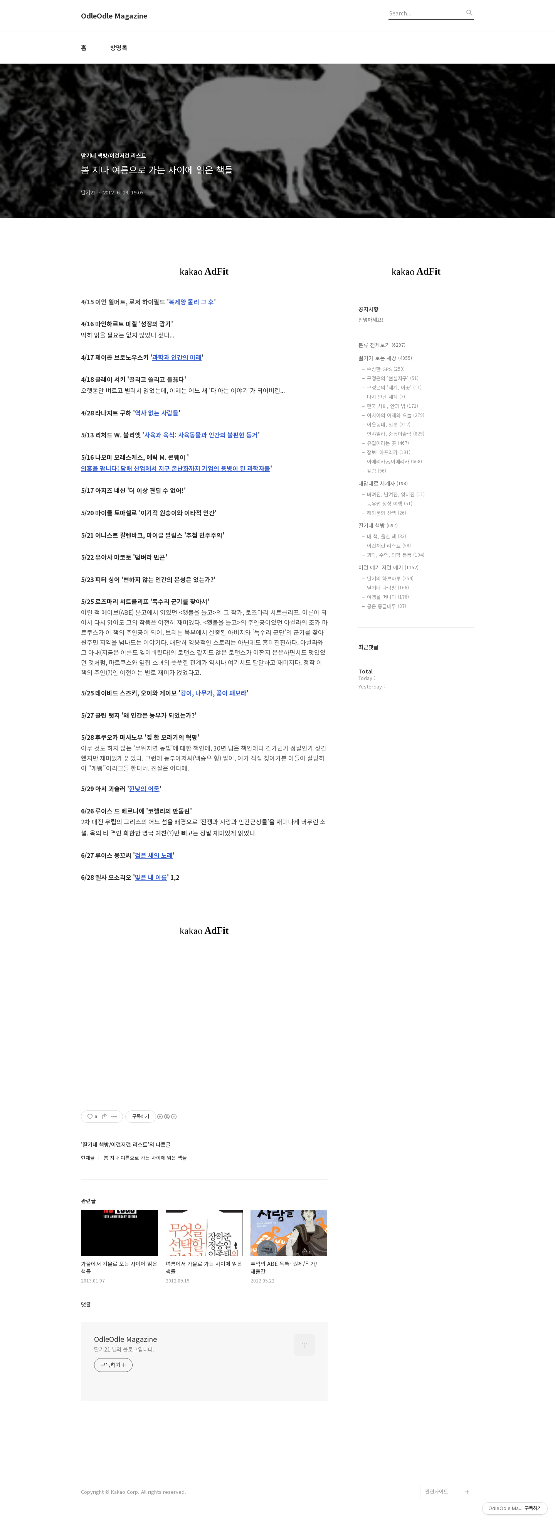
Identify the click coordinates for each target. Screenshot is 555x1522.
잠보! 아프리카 (388, 452)
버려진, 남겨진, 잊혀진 (396, 494)
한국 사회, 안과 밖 (392, 406)
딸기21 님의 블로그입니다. (124, 1349)
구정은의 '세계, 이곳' (394, 387)
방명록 (119, 47)
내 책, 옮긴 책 (386, 536)
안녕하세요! (370, 319)
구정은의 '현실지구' (393, 378)
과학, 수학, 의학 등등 (395, 555)
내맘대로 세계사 (383, 483)
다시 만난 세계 (386, 396)
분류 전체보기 (381, 345)
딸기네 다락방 (388, 587)
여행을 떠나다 (388, 597)
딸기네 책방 (378, 525)
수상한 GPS (386, 369)
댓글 (86, 1304)
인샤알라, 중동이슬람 (395, 433)
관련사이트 (436, 1491)
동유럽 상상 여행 (389, 503)
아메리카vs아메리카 (394, 461)
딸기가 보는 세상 (385, 358)
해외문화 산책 (386, 512)
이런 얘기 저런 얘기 (388, 567)
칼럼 (376, 470)
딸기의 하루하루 (390, 578)
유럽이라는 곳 (388, 443)
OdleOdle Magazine (114, 16)
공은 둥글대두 (386, 606)
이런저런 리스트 (389, 545)
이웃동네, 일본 (388, 424)
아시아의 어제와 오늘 (395, 415)
